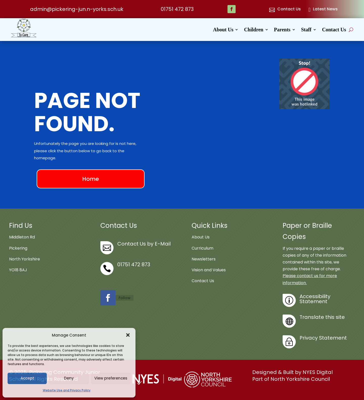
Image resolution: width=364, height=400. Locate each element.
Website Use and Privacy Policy (66, 390)
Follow (124, 297)
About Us (223, 30)
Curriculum (202, 248)
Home (90, 179)
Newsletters (204, 259)
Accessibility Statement (315, 299)
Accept (27, 378)
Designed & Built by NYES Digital (292, 372)
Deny (69, 378)
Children (253, 30)
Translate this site (322, 317)
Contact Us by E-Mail (144, 243)
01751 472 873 (177, 9)
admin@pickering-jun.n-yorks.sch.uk (76, 9)
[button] (127, 335)
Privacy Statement (323, 337)
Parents (282, 30)
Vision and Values (209, 270)
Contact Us (334, 30)
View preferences (110, 378)
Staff (306, 30)
